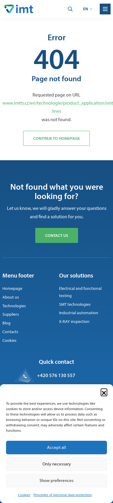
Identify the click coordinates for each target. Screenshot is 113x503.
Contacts (10, 331)
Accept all (56, 447)
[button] (104, 392)
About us (10, 297)
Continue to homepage (56, 138)
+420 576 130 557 (56, 375)
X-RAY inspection (74, 321)
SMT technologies (75, 304)
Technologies (14, 305)
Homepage (12, 288)
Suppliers (10, 314)
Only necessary (56, 464)
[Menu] (105, 9)
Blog (6, 323)
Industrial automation (78, 312)
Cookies (24, 495)
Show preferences (56, 480)
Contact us (56, 235)
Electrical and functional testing (80, 292)
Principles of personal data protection (62, 495)
